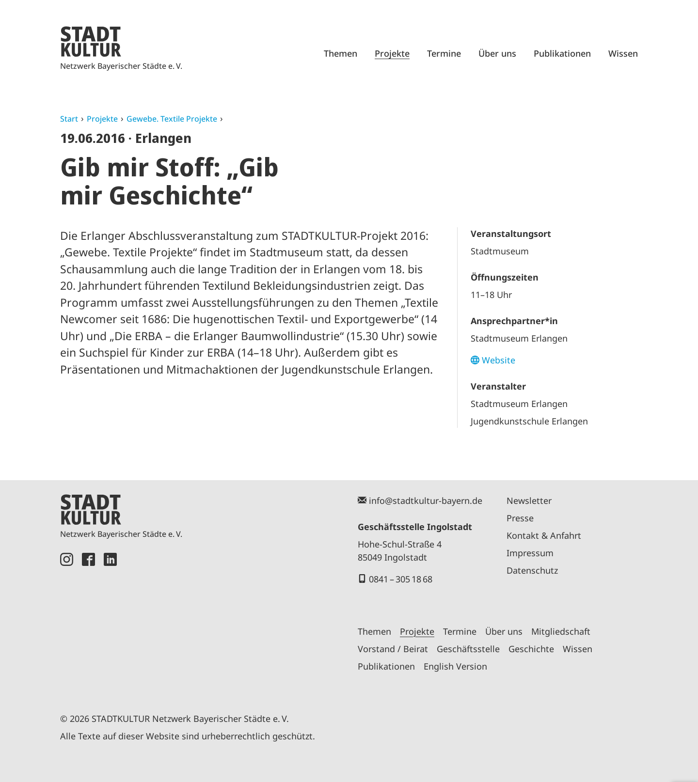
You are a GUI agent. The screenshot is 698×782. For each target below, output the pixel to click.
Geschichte (531, 649)
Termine (444, 53)
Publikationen (562, 53)
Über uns (497, 53)
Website (498, 360)
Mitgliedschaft (560, 631)
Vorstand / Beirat (393, 649)
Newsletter (529, 500)
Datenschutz (532, 570)
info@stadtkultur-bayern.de (425, 500)
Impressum (530, 553)
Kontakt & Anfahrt (544, 535)
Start (69, 118)
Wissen (623, 53)
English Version (455, 666)
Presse (520, 518)
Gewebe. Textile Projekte (172, 118)
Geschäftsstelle (468, 649)
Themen (340, 53)
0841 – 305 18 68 (400, 579)
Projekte (392, 53)
